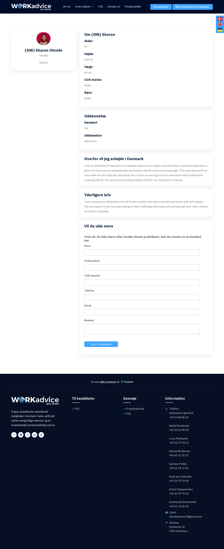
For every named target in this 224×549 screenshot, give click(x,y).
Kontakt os (113, 7)
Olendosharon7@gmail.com (185, 516)
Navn (87, 246)
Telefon (89, 290)
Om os (66, 7)
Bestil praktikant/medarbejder (193, 7)
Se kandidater (161, 7)
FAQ (100, 7)
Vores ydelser (82, 7)
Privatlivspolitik (133, 7)
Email (87, 305)
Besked (89, 320)
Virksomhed (92, 260)
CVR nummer (92, 275)
